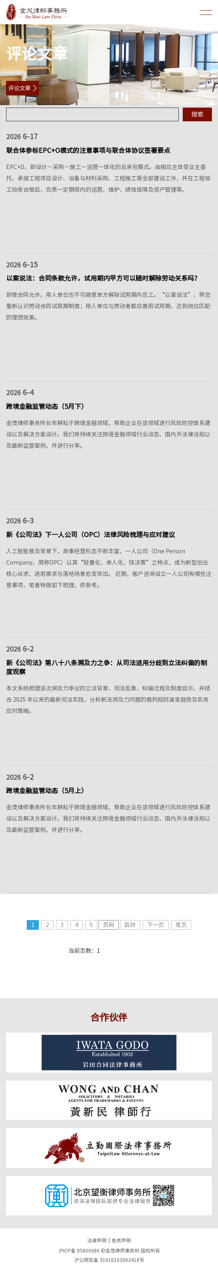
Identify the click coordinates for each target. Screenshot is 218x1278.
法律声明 (97, 1240)
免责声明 (121, 1240)
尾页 (181, 925)
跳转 (130, 925)
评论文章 (19, 88)
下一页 (155, 925)
